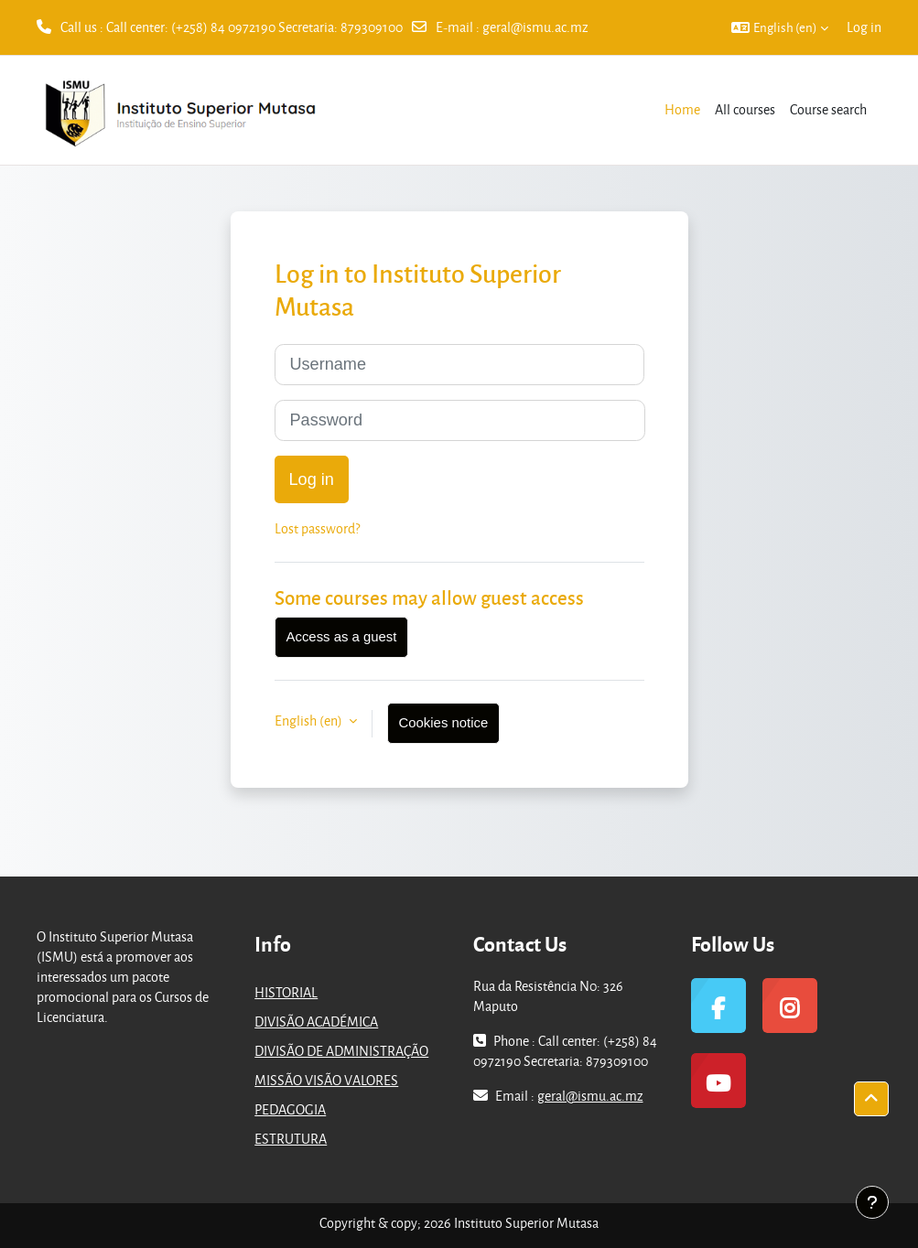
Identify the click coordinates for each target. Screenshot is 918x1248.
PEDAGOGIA (290, 1109)
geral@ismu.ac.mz (535, 27)
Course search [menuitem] (828, 109)
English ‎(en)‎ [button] (310, 720)
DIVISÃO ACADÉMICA (316, 1021)
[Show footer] (872, 1202)
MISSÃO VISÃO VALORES (326, 1080)
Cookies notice (444, 722)
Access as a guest (341, 636)
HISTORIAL (286, 992)
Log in (864, 27)
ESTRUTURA (290, 1138)
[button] (779, 27)
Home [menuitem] (682, 109)
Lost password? (317, 528)
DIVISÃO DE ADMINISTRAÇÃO (341, 1050)
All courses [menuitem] (745, 109)
